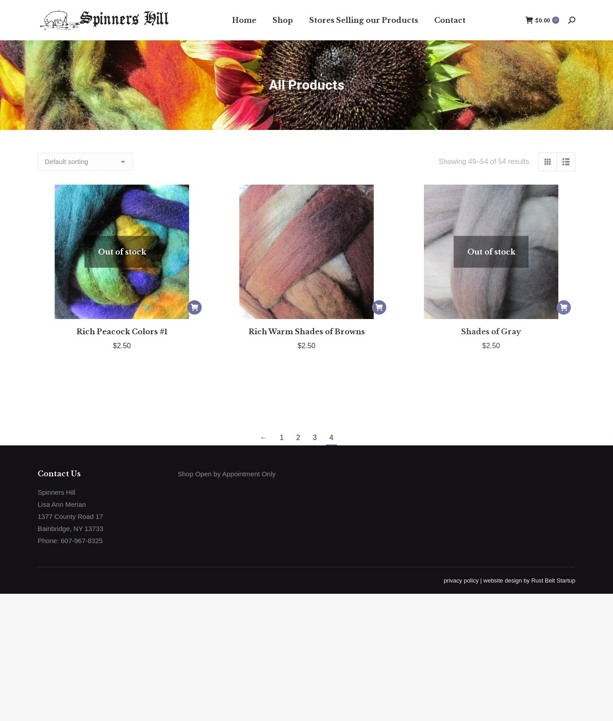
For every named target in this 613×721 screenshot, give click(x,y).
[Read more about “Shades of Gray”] (564, 307)
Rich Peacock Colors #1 (122, 331)
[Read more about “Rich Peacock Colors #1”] (194, 307)
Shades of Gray (491, 331)
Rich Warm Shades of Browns (307, 331)
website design (502, 580)
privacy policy (461, 580)
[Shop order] (85, 162)
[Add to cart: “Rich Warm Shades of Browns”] (379, 307)
